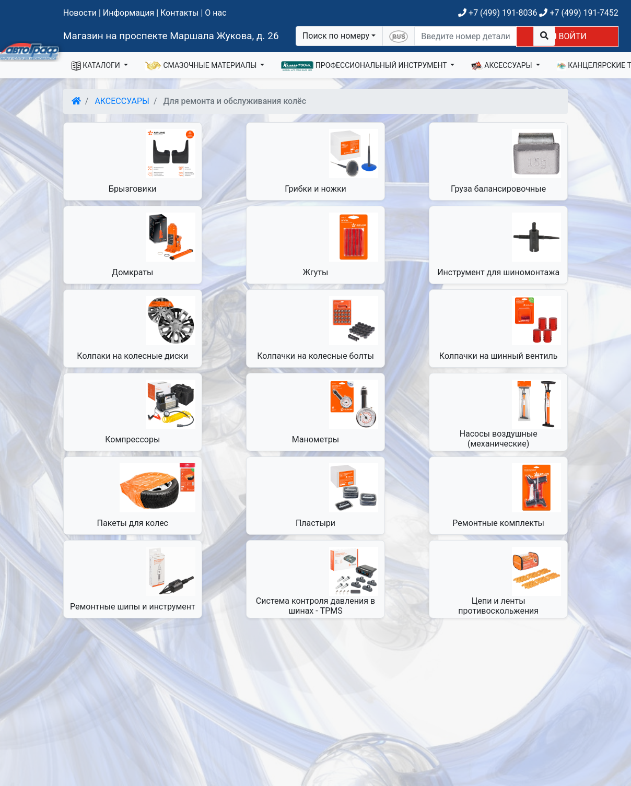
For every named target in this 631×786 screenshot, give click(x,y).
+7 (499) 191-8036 (497, 13)
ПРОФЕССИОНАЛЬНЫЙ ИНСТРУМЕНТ (365, 66)
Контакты (179, 13)
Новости (80, 13)
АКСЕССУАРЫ (502, 66)
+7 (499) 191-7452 (578, 13)
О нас (215, 13)
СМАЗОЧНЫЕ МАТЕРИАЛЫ (202, 66)
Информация (128, 13)
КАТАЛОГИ (97, 66)
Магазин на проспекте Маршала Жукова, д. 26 (171, 36)
